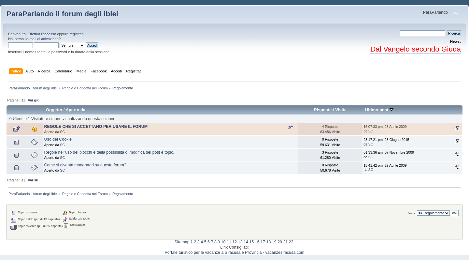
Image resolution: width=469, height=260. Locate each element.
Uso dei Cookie (58, 139)
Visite (341, 109)
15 (251, 242)
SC (62, 132)
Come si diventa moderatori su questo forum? (85, 165)
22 (291, 242)
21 (285, 242)
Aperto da (75, 109)
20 (279, 242)
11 (229, 242)
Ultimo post (379, 109)
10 (223, 242)
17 (263, 242)
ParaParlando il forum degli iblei (62, 14)
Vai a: (412, 213)
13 (240, 242)
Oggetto (54, 109)
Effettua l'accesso (42, 34)
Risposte (323, 109)
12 (234, 242)
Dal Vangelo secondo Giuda (415, 49)
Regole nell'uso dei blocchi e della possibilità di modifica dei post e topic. (109, 152)
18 (268, 242)
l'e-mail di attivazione (42, 39)
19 (274, 242)
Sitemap (182, 242)
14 (246, 242)
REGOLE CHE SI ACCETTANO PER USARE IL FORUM (96, 126)
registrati (76, 34)
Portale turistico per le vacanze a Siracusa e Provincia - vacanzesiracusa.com (235, 252)
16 (257, 242)
